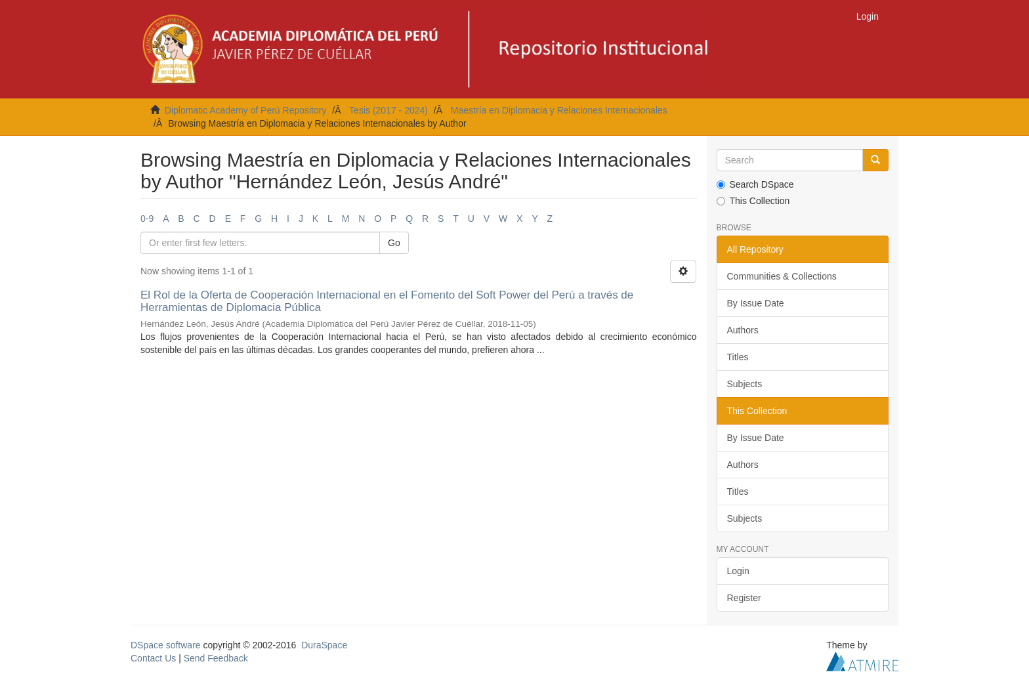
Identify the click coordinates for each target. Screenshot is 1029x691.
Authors (743, 330)
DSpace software (166, 645)
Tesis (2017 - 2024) (388, 110)
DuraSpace (324, 645)
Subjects (745, 384)
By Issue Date (755, 303)
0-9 (147, 218)
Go (394, 243)
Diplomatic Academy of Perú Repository (246, 110)
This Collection (753, 201)
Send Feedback (216, 658)
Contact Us (153, 658)
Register (744, 598)
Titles (738, 357)
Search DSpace (755, 184)
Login (738, 571)
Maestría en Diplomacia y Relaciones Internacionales (559, 110)
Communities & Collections (782, 276)
